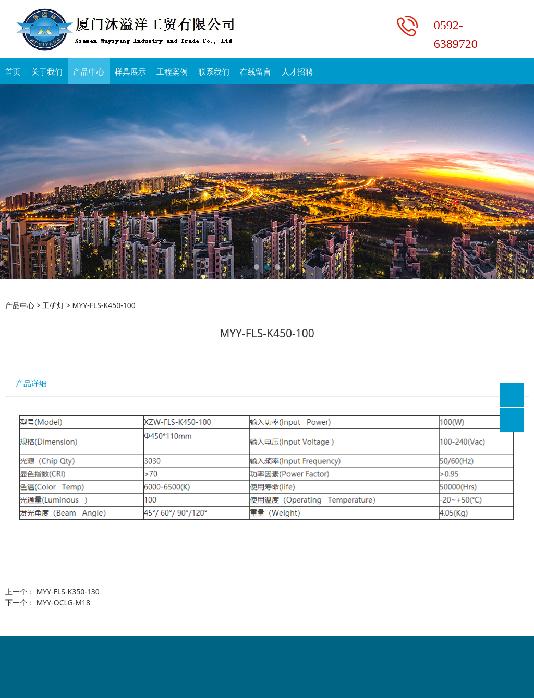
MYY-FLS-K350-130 (68, 591)
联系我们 (213, 71)
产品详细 (31, 383)
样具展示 (130, 71)
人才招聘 (297, 71)
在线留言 (255, 71)
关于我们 (47, 71)
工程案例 (172, 71)
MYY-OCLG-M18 (63, 602)
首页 (13, 71)
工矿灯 (53, 305)
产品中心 (88, 71)
